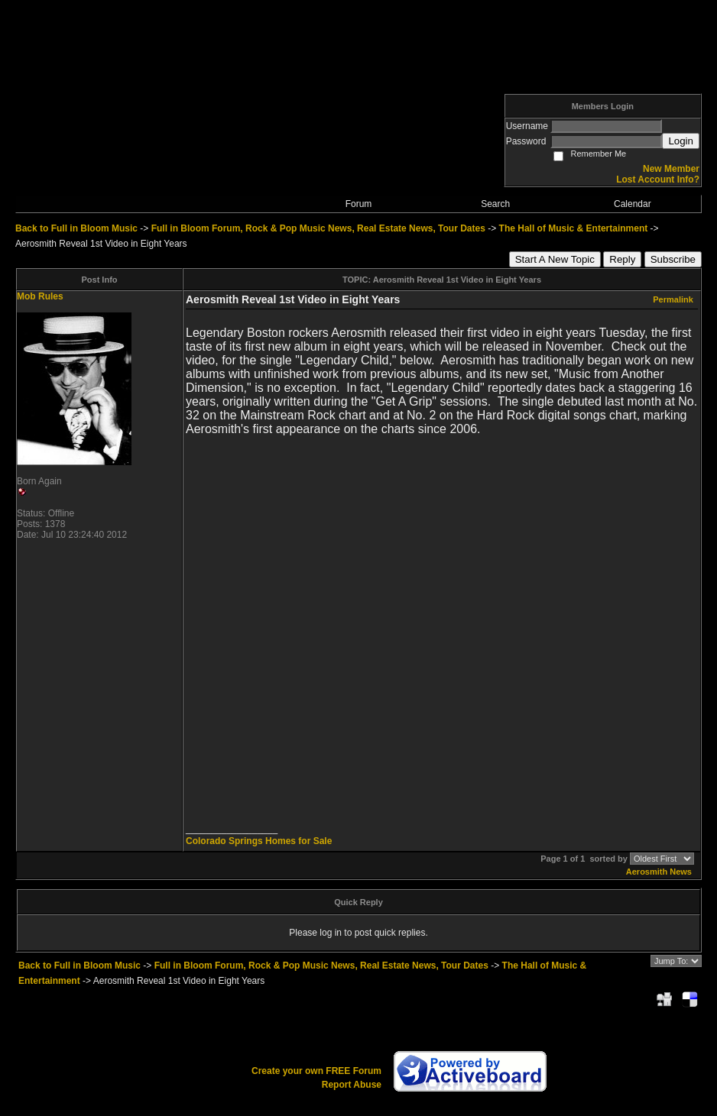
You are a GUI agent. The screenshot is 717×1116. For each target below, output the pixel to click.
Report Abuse (351, 1084)
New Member (671, 168)
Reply (622, 259)
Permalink (673, 299)
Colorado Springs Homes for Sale (259, 841)
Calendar (632, 204)
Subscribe (673, 259)
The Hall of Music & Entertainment (573, 228)
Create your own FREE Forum (316, 1071)
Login (680, 141)
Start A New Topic (555, 259)
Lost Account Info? (657, 179)
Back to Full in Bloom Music (76, 228)
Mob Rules (40, 296)
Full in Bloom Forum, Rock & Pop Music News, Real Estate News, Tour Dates (318, 228)
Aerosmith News (659, 871)
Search (495, 204)
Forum (359, 204)
